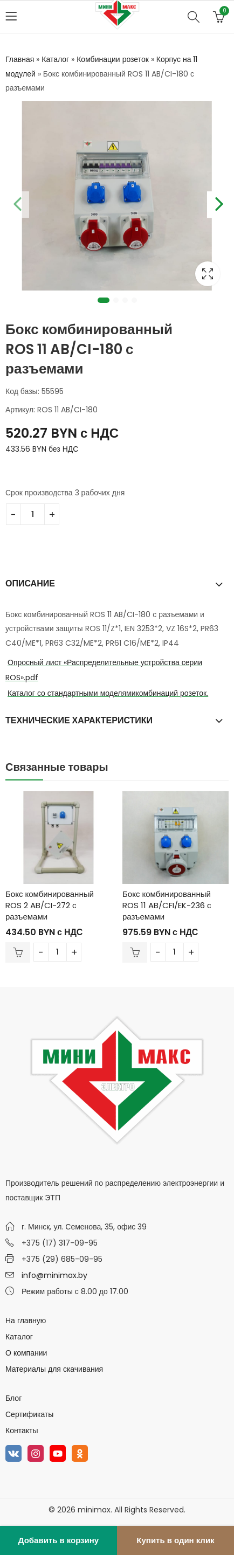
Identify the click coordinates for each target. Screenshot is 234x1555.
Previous (16, 202)
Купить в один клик (175, 1540)
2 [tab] (116, 300)
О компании (26, 1352)
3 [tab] (125, 300)
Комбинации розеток (113, 59)
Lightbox (207, 273)
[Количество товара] (32, 514)
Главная (19, 59)
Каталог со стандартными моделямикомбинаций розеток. (108, 693)
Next (218, 202)
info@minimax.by (54, 1275)
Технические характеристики (79, 720)
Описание (30, 583)
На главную (25, 1320)
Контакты (21, 1430)
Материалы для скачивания (54, 1369)
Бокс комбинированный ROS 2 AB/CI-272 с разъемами (49, 905)
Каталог (55, 59)
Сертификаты (29, 1414)
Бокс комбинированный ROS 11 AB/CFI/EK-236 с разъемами (166, 905)
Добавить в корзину (58, 1540)
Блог (13, 1398)
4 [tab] (134, 300)
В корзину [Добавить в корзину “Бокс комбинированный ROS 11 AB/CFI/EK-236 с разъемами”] (134, 952)
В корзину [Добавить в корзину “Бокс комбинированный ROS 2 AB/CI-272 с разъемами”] (17, 952)
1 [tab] (103, 300)
